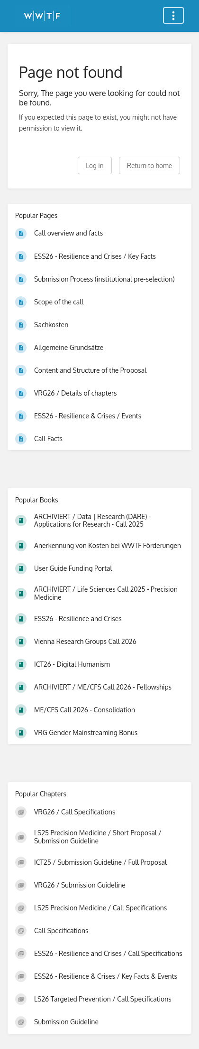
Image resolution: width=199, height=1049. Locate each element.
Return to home (149, 165)
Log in (94, 165)
